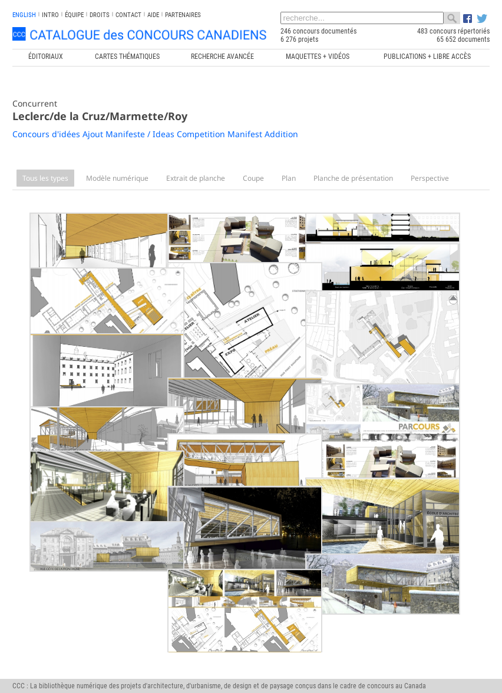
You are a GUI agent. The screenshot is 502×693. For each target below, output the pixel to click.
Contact (128, 15)
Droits (100, 15)
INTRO (50, 15)
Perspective (430, 178)
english (24, 15)
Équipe (74, 15)
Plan (289, 178)
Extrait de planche (195, 178)
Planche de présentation (353, 178)
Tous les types (45, 178)
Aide (153, 15)
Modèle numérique (117, 178)
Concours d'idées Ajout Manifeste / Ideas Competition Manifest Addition (155, 134)
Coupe (253, 178)
